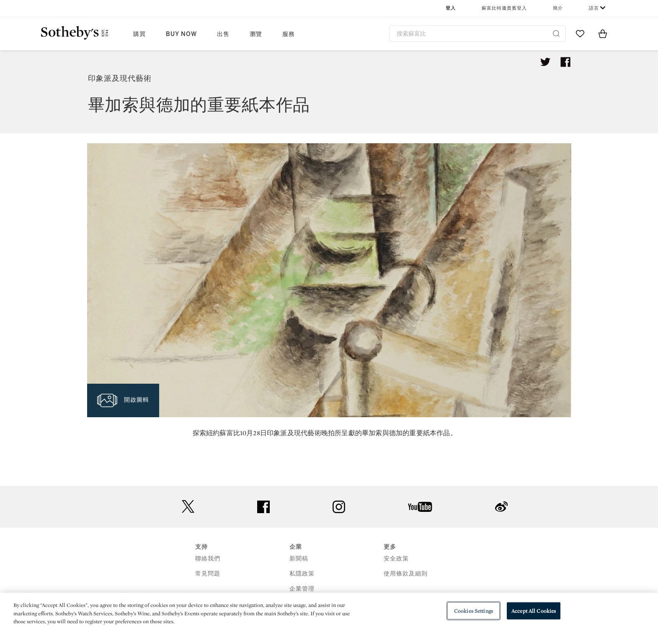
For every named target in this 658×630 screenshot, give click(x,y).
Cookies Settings (473, 610)
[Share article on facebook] (565, 62)
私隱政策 (302, 573)
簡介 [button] (558, 8)
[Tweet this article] (545, 62)
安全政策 (396, 558)
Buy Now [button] (181, 34)
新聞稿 (298, 558)
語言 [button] (594, 8)
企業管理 (302, 588)
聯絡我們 (207, 558)
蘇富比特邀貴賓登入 (504, 8)
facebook (263, 507)
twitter (188, 506)
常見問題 (207, 573)
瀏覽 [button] (256, 34)
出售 (223, 34)
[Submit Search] (556, 33)
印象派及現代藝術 (120, 78)
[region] (329, 611)
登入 (451, 8)
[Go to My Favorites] (580, 33)
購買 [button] (139, 34)
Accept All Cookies (533, 610)
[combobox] (477, 34)
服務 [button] (288, 34)
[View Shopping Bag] (603, 33)
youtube (420, 507)
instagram (339, 507)
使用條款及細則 (406, 573)
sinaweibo (501, 506)
